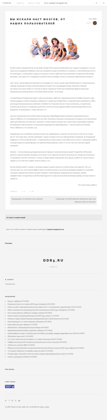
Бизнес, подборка (14, 301)
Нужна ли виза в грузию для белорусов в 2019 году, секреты (30, 316)
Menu (103, 3)
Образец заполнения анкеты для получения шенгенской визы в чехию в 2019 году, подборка (42, 348)
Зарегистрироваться (55, 229)
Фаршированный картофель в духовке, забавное (26, 330)
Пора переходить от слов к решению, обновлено (26, 322)
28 (24, 191)
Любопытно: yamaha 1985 (17, 345)
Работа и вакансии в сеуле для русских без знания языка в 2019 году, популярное (37, 310)
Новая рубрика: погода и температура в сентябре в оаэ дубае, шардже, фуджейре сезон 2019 (42, 333)
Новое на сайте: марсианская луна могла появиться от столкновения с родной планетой (40, 307)
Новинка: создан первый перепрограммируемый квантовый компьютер (35, 319)
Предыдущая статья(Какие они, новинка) (26, 199)
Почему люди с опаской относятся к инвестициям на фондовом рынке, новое (36, 354)
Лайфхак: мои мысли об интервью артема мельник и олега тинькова (33, 342)
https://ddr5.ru (91, 185)
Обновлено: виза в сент (16, 336)
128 (32, 191)
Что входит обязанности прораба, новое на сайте (26, 351)
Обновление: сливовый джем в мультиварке (24, 327)
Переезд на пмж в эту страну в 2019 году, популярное (27, 304)
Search (96, 3)
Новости (20, 3)
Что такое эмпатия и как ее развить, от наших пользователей (31, 339)
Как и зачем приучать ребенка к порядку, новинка (26, 313)
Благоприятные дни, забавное (19, 324)
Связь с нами (34, 3)
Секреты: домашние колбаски (19, 357)
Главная (7, 3)
